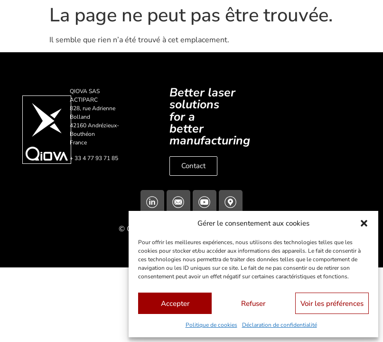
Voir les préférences (332, 303)
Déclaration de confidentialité (279, 325)
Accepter (175, 303)
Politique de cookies (211, 325)
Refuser (253, 303)
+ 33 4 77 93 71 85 (94, 158)
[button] (364, 223)
